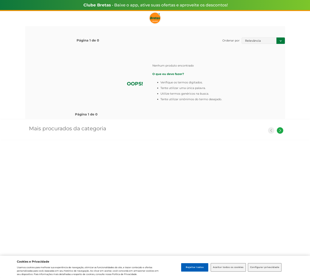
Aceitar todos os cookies (228, 267)
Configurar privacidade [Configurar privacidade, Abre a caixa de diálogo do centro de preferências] (264, 267)
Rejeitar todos (195, 267)
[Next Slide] (280, 130)
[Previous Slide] (271, 130)
